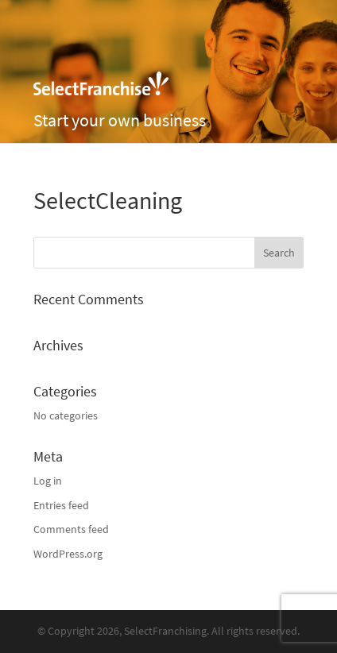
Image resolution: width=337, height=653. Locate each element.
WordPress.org (68, 554)
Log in (47, 481)
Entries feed (61, 505)
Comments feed (71, 529)
